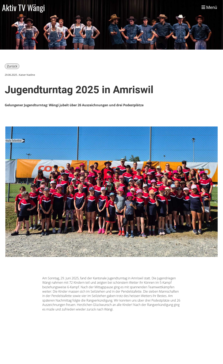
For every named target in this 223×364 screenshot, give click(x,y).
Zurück (12, 66)
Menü (209, 7)
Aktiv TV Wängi (23, 7)
